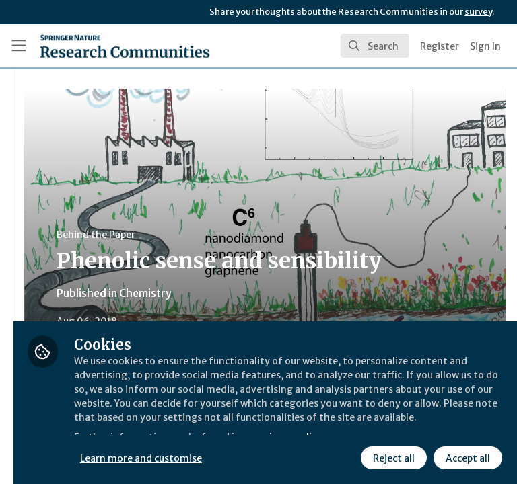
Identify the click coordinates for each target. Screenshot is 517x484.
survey (478, 11)
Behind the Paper (254, 235)
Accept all (346, 456)
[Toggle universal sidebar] (19, 46)
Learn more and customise (300, 427)
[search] (375, 46)
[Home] (125, 46)
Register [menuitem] (439, 46)
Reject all (273, 456)
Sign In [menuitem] (485, 46)
